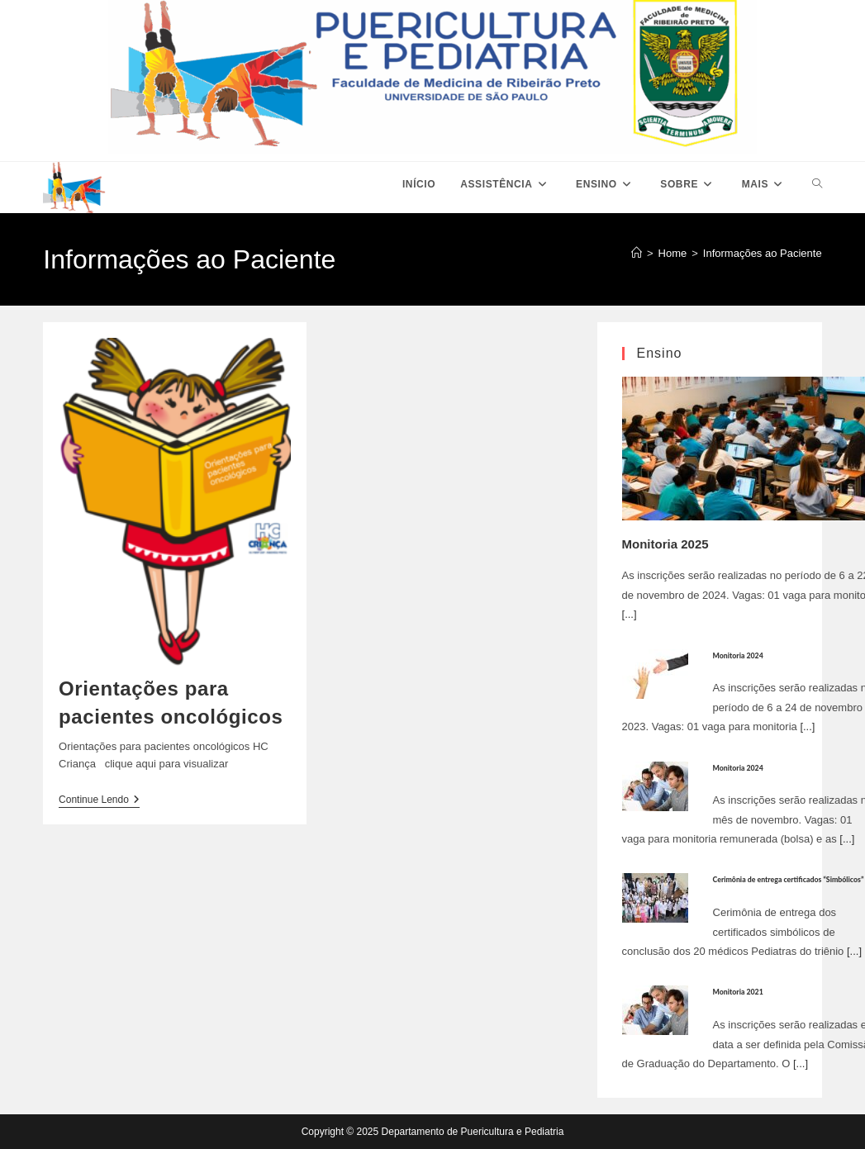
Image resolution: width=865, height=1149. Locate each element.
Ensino (659, 353)
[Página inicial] (636, 253)
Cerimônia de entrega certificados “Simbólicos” (788, 879)
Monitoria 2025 (665, 544)
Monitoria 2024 (738, 655)
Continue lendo (99, 801)
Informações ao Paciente (762, 253)
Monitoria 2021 (738, 991)
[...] (629, 614)
